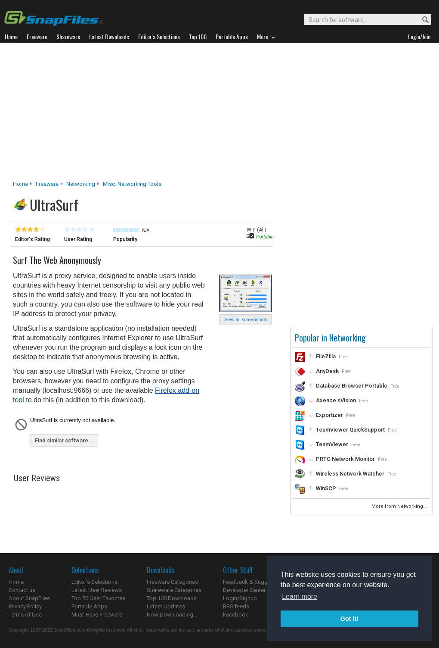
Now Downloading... (172, 614)
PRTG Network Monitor (345, 459)
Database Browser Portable (351, 385)
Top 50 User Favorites (98, 598)
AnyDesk (327, 371)
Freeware (47, 184)
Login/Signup (240, 598)
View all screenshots (245, 319)
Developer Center (244, 590)
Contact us (22, 590)
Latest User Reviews (96, 590)
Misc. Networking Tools (132, 184)
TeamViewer (332, 444)
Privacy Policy (25, 606)
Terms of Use (25, 614)
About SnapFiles (29, 598)
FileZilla (326, 356)
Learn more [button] (299, 596)
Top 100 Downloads (172, 598)
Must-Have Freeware (96, 614)
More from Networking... (399, 506)
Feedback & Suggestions (254, 582)
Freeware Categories (172, 582)
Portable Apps (89, 606)
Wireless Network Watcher (350, 473)
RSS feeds (236, 606)
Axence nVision (336, 400)
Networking (80, 184)
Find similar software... (64, 440)
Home (20, 184)
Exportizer (329, 415)
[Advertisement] (219, 113)
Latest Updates (166, 606)
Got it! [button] (349, 618)
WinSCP (326, 488)
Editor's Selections (94, 582)
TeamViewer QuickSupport (350, 429)
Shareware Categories (174, 590)
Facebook (235, 614)
